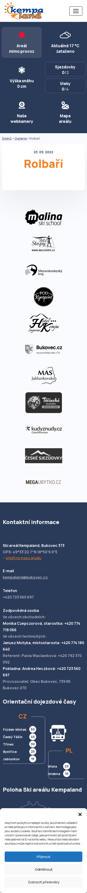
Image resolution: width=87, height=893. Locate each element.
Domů (7, 138)
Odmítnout (43, 869)
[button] (80, 814)
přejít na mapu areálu (23, 557)
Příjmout (43, 856)
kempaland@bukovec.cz (25, 577)
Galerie (20, 138)
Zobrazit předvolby (43, 882)
